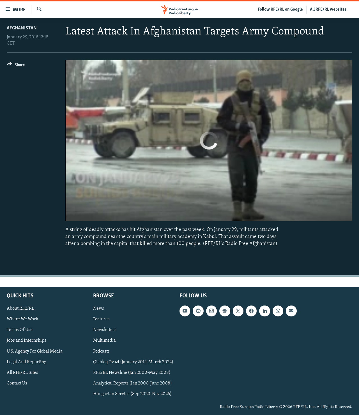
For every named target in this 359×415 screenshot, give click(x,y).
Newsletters (104, 330)
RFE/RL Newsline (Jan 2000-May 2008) (132, 372)
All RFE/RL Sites (22, 372)
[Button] (16, 66)
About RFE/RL (20, 308)
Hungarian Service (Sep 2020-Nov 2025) (132, 393)
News (98, 308)
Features (101, 319)
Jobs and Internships (26, 340)
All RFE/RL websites (328, 9)
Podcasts (101, 351)
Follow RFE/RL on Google (280, 9)
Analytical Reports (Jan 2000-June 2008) (132, 383)
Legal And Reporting (26, 362)
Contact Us (17, 383)
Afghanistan (22, 28)
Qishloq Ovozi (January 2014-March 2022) (133, 362)
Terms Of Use (20, 330)
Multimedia (104, 340)
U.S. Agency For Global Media (35, 351)
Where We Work (22, 319)
